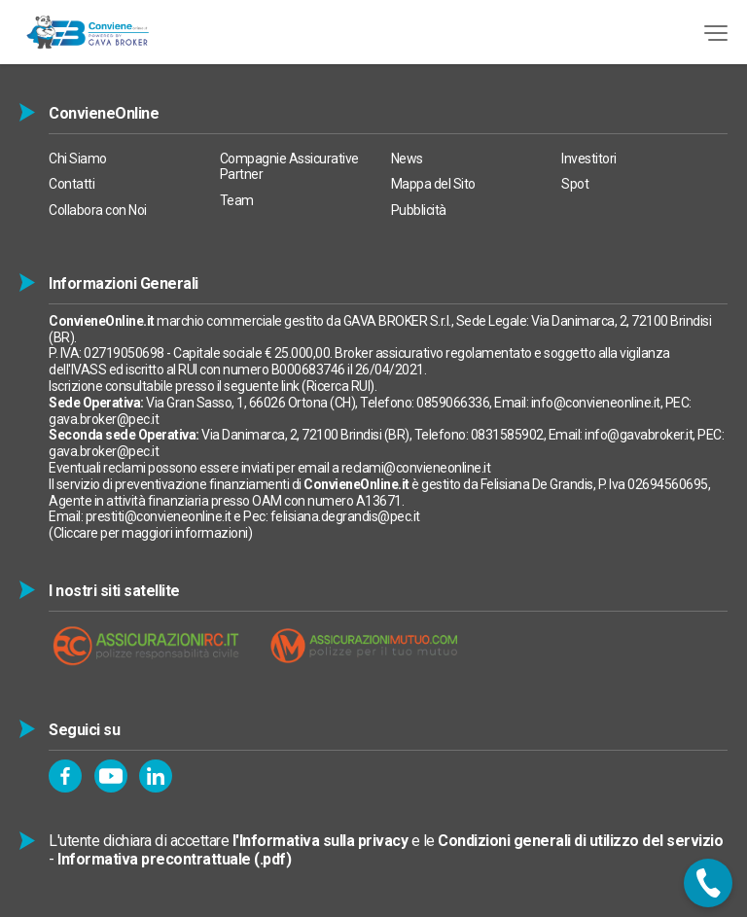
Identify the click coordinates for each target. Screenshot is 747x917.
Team (237, 200)
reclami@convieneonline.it (416, 468)
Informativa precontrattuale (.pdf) (174, 859)
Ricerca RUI (338, 386)
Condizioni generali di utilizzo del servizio (580, 840)
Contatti (71, 184)
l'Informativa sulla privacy (320, 840)
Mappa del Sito (433, 184)
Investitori (589, 158)
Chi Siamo (78, 158)
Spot (574, 184)
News (407, 158)
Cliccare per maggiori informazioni (150, 533)
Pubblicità (418, 210)
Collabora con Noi (98, 210)
